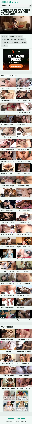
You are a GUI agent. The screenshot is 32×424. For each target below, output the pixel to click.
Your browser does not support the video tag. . (16, 25)
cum (24, 43)
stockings (22, 39)
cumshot (6, 43)
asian (12, 36)
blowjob (20, 36)
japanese (6, 39)
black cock (16, 43)
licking (5, 36)
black (5, 46)
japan (14, 39)
